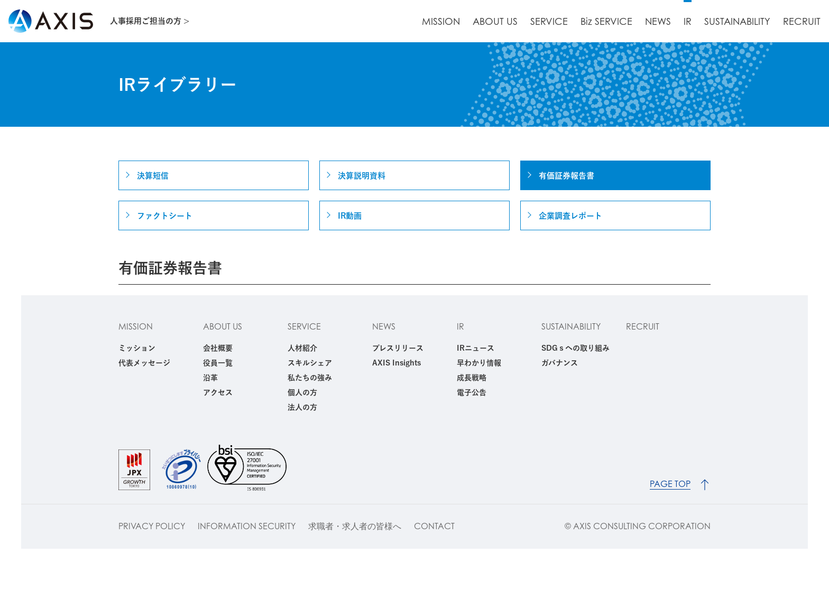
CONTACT (434, 526)
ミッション (136, 348)
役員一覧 (218, 363)
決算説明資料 (361, 176)
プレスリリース (397, 348)
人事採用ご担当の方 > (149, 21)
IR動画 (350, 216)
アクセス (218, 392)
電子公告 (471, 392)
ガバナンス (559, 363)
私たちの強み (310, 377)
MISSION (441, 21)
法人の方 (302, 407)
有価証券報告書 (566, 176)
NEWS (658, 21)
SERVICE (549, 21)
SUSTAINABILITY (737, 21)
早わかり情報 (479, 363)
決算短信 (153, 176)
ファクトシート (164, 216)
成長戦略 (471, 377)
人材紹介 (302, 348)
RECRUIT (802, 21)
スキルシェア (310, 363)
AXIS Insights (396, 363)
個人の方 (302, 392)
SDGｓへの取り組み (575, 348)
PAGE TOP (670, 484)
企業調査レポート (570, 216)
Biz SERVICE (606, 21)
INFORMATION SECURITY (247, 526)
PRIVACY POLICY (151, 526)
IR (688, 21)
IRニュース (475, 348)
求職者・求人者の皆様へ (354, 526)
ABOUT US (495, 21)
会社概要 (218, 348)
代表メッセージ (144, 363)
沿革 (210, 377)
